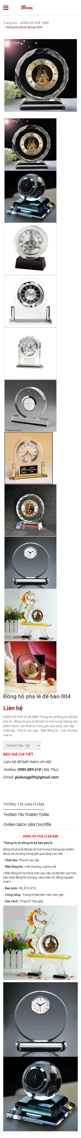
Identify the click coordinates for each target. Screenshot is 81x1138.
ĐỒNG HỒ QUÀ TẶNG (35, 23)
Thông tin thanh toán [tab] (26, 814)
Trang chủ (10, 23)
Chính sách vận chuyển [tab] (27, 824)
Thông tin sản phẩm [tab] (23, 804)
